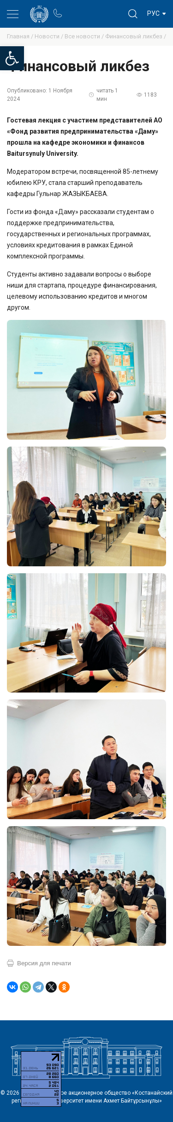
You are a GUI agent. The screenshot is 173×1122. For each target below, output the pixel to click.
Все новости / (85, 36)
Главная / (21, 36)
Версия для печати (44, 963)
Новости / (50, 36)
